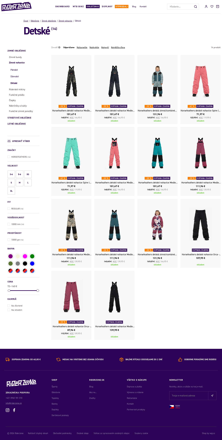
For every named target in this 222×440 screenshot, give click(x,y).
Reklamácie (132, 398)
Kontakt (143, 6)
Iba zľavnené (15, 305)
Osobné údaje (82, 433)
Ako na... (93, 392)
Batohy (55, 403)
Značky (92, 398)
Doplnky (107, 6)
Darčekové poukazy (60, 415)
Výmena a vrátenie (135, 392)
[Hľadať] (196, 7)
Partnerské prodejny (136, 409)
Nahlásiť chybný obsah (38, 433)
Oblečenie (93, 6)
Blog (134, 6)
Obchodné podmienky (62, 433)
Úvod (25, 20)
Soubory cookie (141, 433)
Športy (54, 386)
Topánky (55, 398)
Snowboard (62, 6)
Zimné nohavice (65, 20)
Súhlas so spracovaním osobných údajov (111, 433)
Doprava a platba (134, 386)
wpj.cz (212, 433)
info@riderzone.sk (14, 403)
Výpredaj (121, 6)
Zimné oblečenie (49, 20)
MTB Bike (78, 6)
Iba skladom (15, 309)
